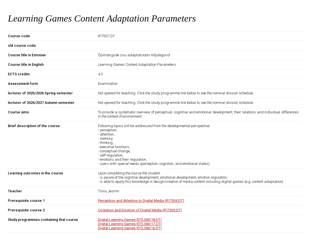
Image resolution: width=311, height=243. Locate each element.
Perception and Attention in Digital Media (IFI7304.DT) (141, 200)
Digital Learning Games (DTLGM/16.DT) (130, 228)
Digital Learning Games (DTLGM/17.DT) (130, 224)
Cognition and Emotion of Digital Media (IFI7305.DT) (140, 210)
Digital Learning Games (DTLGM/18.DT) (130, 220)
